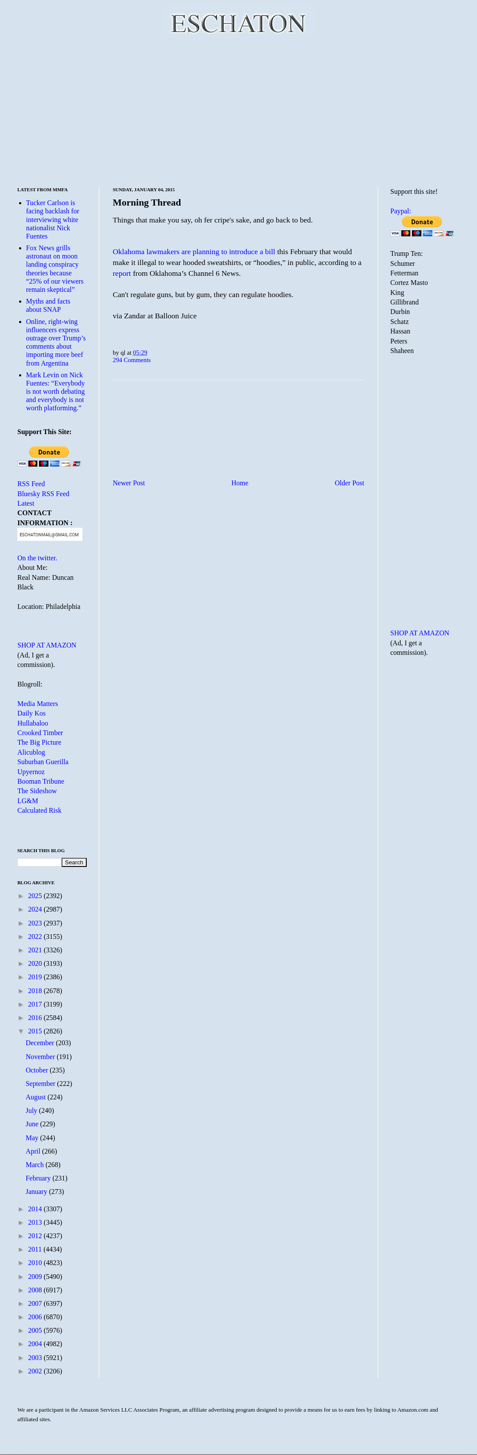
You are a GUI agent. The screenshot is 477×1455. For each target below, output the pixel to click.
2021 (36, 950)
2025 (36, 895)
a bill (267, 251)
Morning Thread (147, 202)
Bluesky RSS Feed (43, 493)
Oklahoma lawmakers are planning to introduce (186, 251)
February (39, 1178)
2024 (36, 909)
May (33, 1137)
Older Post (349, 483)
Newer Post (129, 483)
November (41, 1056)
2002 (36, 1371)
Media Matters (37, 703)
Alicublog (31, 752)
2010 (36, 1262)
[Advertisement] (238, 110)
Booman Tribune (40, 781)
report (122, 273)
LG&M (27, 800)
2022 (36, 936)
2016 (36, 1017)
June (33, 1124)
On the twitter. (37, 558)
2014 (36, 1209)
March (36, 1164)
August (36, 1097)
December (41, 1042)
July (32, 1110)
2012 (36, 1235)
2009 (36, 1276)
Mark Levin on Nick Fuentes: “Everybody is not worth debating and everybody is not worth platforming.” (55, 391)
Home (240, 483)
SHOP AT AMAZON (46, 645)
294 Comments (132, 359)
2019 (36, 977)
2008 (36, 1290)
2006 (36, 1317)
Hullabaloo (32, 723)
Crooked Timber (40, 732)
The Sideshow (37, 791)
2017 (36, 1004)
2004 (36, 1343)
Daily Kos (31, 713)
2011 (35, 1249)
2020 (36, 963)
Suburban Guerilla (43, 761)
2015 (36, 1031)
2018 (36, 990)
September (41, 1083)
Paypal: (400, 211)
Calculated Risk (39, 810)
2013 (36, 1222)
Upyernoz (31, 771)
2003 (36, 1357)
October (38, 1070)
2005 (36, 1330)
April (34, 1151)
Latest (25, 503)
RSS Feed (31, 483)
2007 (36, 1303)
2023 (36, 923)
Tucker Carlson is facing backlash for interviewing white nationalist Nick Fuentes (52, 219)
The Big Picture (39, 742)
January (37, 1191)
